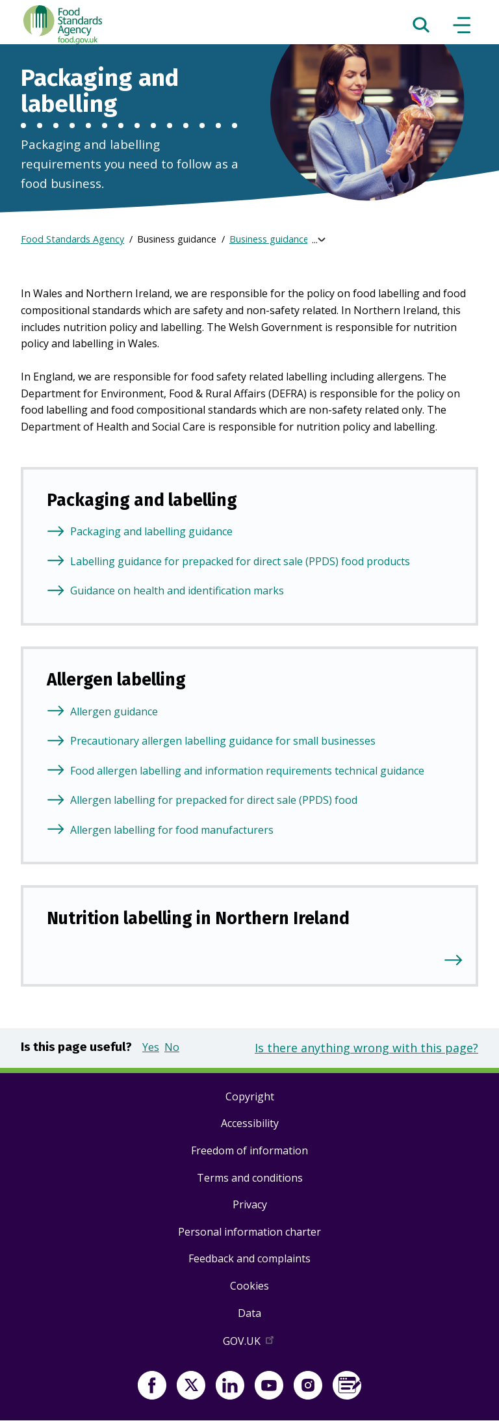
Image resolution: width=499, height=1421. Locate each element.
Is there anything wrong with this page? (366, 1048)
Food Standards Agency (72, 239)
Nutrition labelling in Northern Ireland (198, 918)
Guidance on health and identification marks (177, 590)
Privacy (250, 1204)
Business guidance (269, 239)
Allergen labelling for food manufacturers (172, 830)
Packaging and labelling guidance (151, 531)
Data (249, 1313)
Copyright (249, 1096)
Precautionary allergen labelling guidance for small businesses (223, 741)
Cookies (249, 1286)
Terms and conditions (250, 1178)
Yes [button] (150, 1047)
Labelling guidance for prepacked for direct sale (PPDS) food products (240, 561)
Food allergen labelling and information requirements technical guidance (247, 771)
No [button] (171, 1047)
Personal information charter (249, 1232)
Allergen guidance (114, 711)
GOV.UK (249, 1343)
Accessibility (250, 1123)
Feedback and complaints (249, 1258)
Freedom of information (249, 1150)
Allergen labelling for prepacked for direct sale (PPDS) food (213, 800)
